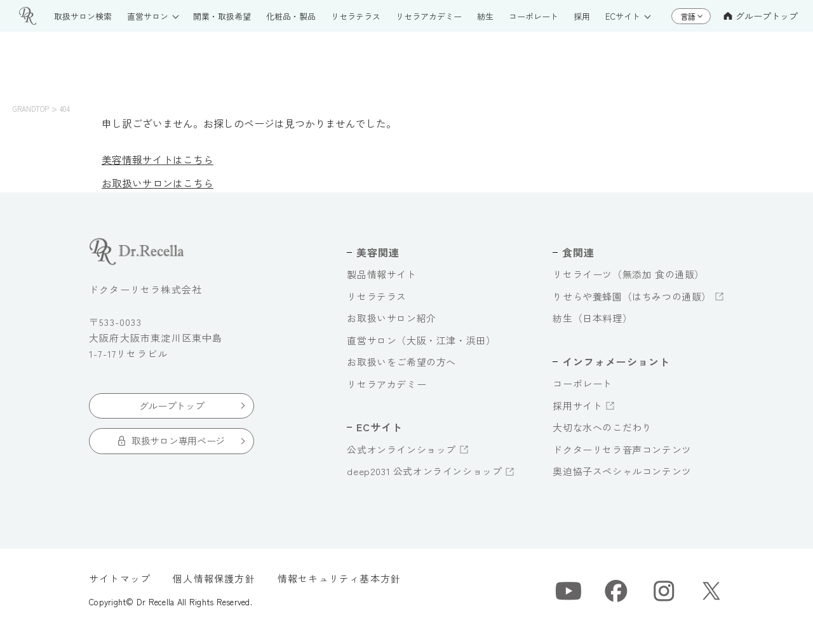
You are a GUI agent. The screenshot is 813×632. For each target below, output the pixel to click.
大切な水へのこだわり (602, 427)
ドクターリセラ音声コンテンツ (622, 449)
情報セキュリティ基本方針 (339, 578)
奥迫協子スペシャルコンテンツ (622, 471)
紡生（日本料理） (592, 318)
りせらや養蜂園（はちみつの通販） (632, 296)
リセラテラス (376, 296)
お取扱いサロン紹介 (391, 318)
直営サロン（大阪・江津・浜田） (421, 340)
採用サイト (577, 405)
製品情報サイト (381, 274)
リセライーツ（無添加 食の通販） (628, 274)
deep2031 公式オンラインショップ (424, 471)
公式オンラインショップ (401, 449)
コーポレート (582, 383)
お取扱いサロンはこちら (157, 183)
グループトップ (760, 16)
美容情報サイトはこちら (157, 159)
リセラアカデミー (386, 384)
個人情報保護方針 (214, 578)
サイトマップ (120, 578)
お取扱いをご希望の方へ (401, 361)
